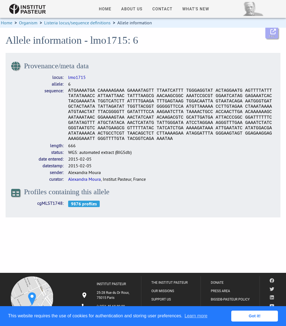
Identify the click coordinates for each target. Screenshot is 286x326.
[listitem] (106, 295)
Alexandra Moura (84, 179)
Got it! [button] (255, 316)
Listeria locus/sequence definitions (77, 22)
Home (6, 22)
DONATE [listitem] (217, 283)
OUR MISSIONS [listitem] (162, 291)
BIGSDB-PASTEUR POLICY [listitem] (230, 299)
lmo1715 (77, 77)
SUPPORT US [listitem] (161, 299)
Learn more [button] (196, 315)
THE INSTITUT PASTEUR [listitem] (169, 283)
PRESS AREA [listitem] (220, 291)
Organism (28, 22)
